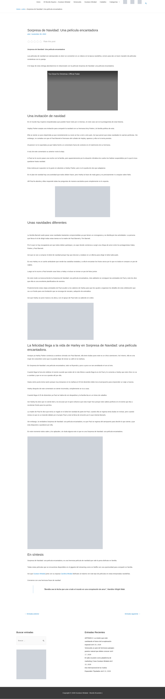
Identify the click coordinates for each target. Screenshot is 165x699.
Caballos (103, 2)
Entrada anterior (32, 614)
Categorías (113, 2)
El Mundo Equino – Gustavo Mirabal (57, 2)
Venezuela (77, 2)
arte (28, 34)
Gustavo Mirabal (90, 2)
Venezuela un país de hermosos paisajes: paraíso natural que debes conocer (98, 651)
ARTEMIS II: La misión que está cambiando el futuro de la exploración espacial (98, 641)
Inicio (38, 2)
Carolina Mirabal (67, 573)
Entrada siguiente (132, 614)
